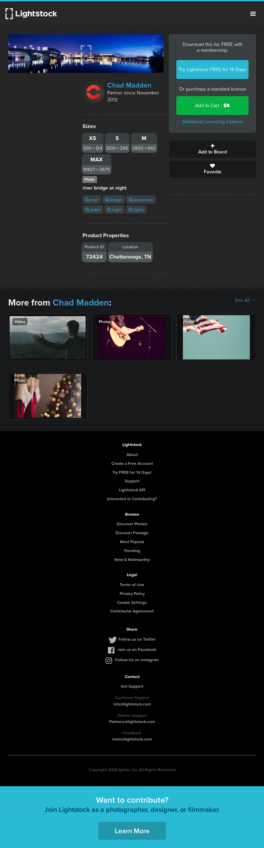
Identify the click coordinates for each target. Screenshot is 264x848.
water (92, 210)
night (114, 210)
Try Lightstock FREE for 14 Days (212, 69)
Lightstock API (132, 490)
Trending (132, 550)
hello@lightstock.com (132, 739)
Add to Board (212, 149)
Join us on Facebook (137, 649)
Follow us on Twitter (137, 639)
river (91, 200)
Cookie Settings (132, 602)
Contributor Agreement (132, 611)
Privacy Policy (132, 593)
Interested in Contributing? (132, 499)
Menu (253, 13)
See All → (245, 300)
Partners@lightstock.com (132, 721)
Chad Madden (129, 85)
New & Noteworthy (132, 559)
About (132, 454)
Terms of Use (132, 584)
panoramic (141, 200)
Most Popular (132, 542)
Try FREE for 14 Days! (132, 472)
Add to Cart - (212, 105)
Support (132, 481)
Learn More (132, 831)
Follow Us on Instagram (137, 660)
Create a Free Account (132, 463)
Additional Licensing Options (212, 121)
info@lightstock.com (132, 704)
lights (136, 210)
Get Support (132, 686)
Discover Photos (132, 524)
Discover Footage (132, 533)
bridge (113, 200)
